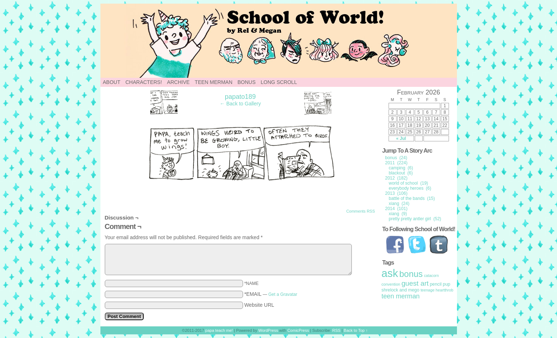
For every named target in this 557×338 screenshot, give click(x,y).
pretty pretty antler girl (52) (415, 218)
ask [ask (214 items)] (390, 273)
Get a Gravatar (282, 294)
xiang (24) (399, 203)
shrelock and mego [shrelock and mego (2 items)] (400, 290)
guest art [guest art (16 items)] (415, 283)
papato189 (240, 96)
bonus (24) (396, 157)
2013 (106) (396, 193)
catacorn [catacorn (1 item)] (431, 275)
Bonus (247, 82)
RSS (336, 330)
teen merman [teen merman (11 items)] (401, 296)
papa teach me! (318, 41)
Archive (178, 82)
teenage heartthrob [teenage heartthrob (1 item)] (437, 290)
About (111, 82)
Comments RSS (360, 211)
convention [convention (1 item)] (391, 284)
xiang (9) (398, 213)
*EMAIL (270, 294)
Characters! (144, 82)
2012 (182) (396, 178)
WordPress (268, 330)
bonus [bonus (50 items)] (410, 274)
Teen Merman (213, 82)
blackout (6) (401, 173)
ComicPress (298, 330)
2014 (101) (396, 208)
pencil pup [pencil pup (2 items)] (440, 284)
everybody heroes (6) (410, 188)
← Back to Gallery (240, 103)
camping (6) (401, 167)
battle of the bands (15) (412, 198)
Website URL (259, 305)
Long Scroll (279, 82)
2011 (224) (396, 162)
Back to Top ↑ (356, 330)
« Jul (401, 138)
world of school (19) (408, 183)
